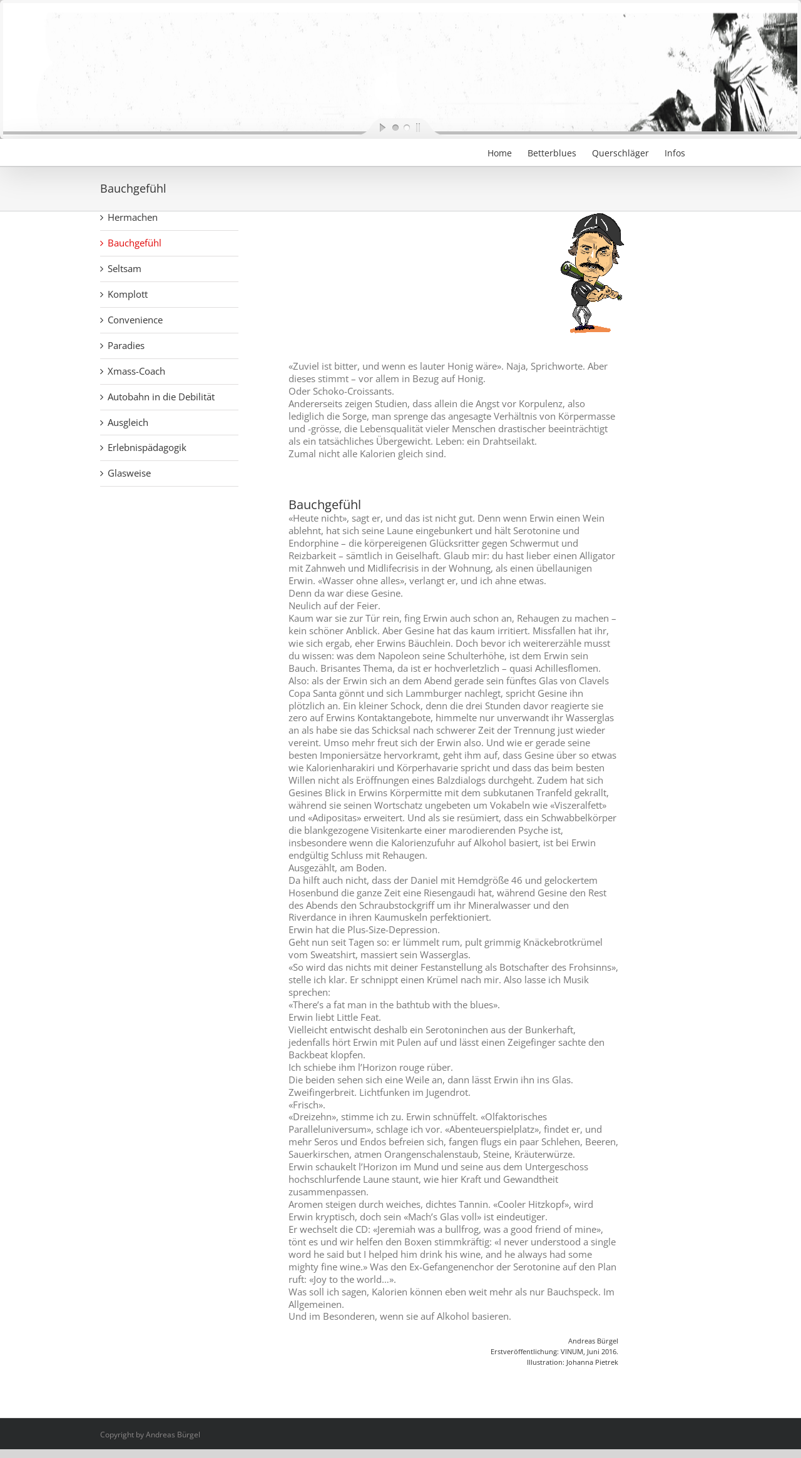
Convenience (135, 319)
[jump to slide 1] (394, 127)
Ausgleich (128, 422)
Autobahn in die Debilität (161, 396)
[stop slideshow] (429, 127)
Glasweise (129, 473)
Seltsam (124, 268)
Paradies (126, 345)
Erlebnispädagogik (147, 447)
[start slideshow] (372, 127)
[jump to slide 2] (406, 127)
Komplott (128, 294)
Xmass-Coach (136, 371)
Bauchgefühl (134, 242)
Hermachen (133, 217)
